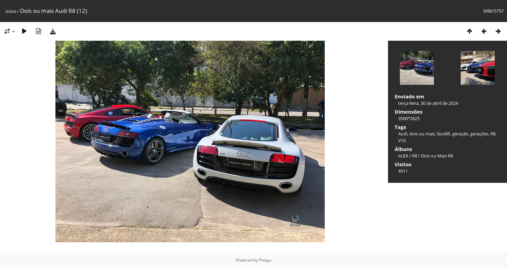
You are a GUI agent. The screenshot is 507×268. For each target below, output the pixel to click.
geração (460, 134)
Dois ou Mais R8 (437, 156)
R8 (492, 134)
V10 (402, 140)
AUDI (403, 156)
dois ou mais (422, 134)
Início (10, 11)
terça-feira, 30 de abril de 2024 (428, 103)
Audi (402, 134)
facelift (443, 134)
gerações (479, 134)
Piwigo (265, 260)
